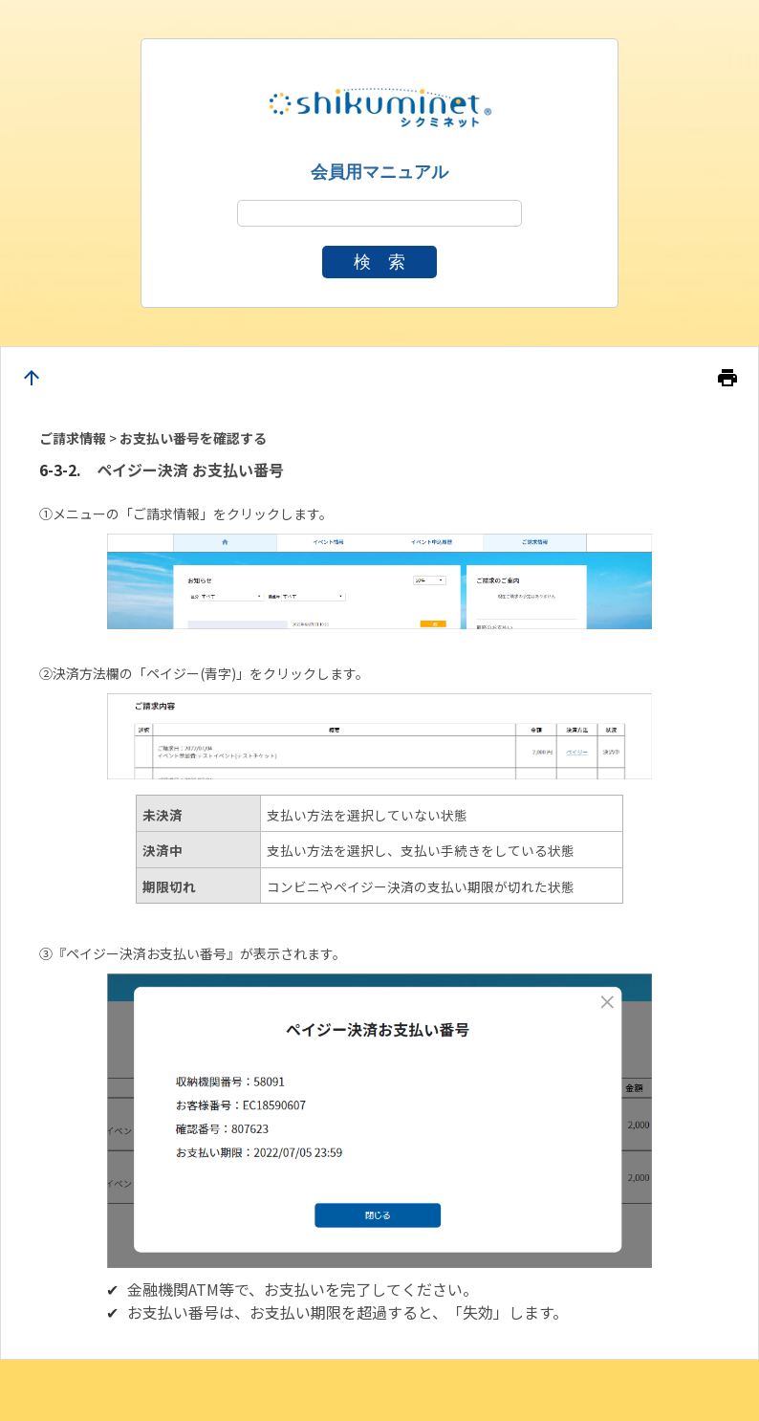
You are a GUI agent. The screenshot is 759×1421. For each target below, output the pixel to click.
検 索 (379, 262)
